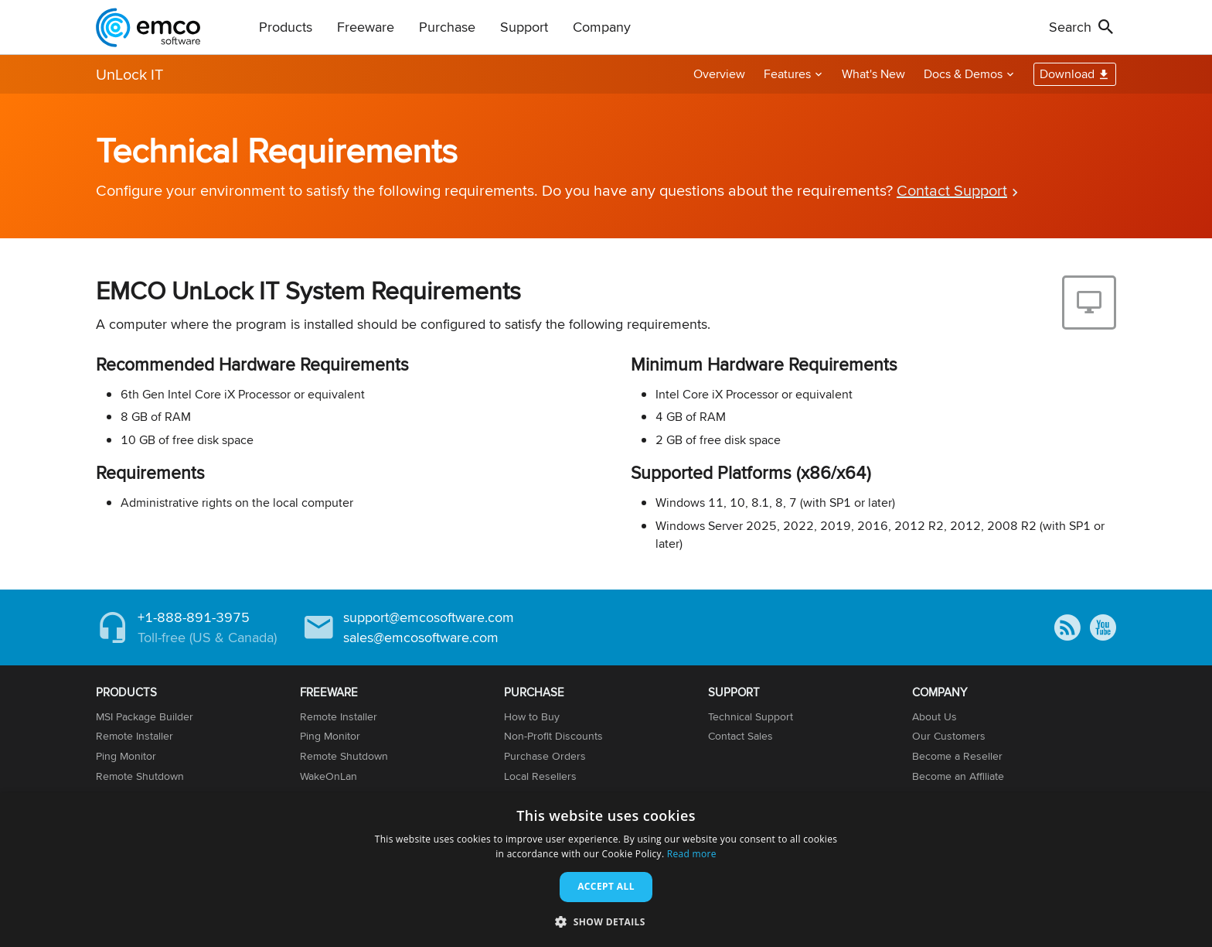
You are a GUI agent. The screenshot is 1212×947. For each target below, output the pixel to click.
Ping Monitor (126, 756)
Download (1067, 74)
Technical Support (750, 716)
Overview (719, 74)
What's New (873, 74)
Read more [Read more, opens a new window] (692, 853)
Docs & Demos (963, 74)
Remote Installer (134, 736)
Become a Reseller (957, 756)
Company (602, 26)
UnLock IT (129, 74)
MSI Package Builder (144, 716)
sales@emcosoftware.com (421, 637)
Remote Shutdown (140, 776)
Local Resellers (540, 776)
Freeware (365, 26)
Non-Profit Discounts (553, 736)
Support (524, 26)
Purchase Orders (545, 756)
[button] (606, 921)
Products (285, 26)
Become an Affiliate (958, 776)
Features (787, 74)
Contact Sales (740, 736)
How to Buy (532, 716)
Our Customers (949, 736)
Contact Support (952, 190)
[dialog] (606, 870)
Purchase (447, 26)
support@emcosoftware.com (428, 617)
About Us (934, 716)
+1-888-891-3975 (194, 617)
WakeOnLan (328, 776)
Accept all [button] (606, 886)
